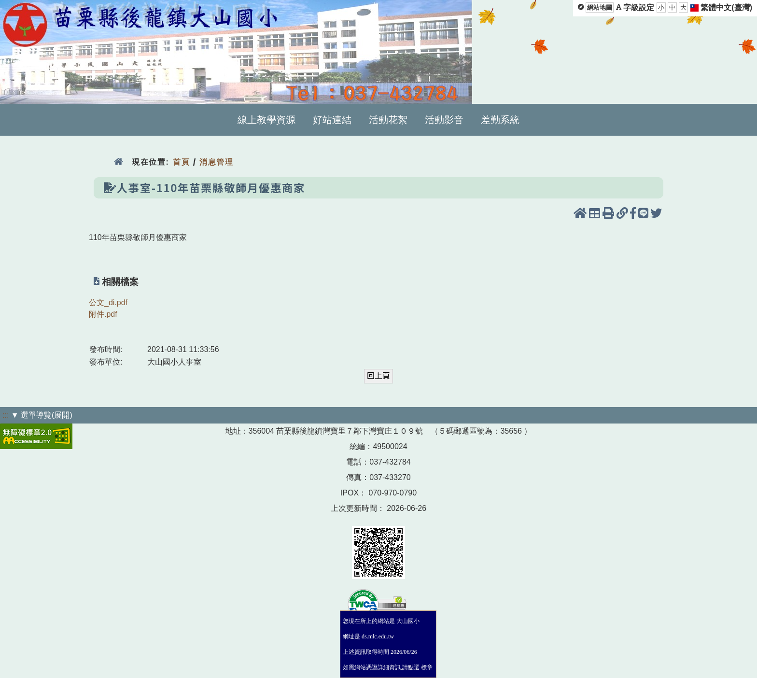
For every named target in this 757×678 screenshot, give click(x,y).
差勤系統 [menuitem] (500, 119)
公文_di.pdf (108, 302)
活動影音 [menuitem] (444, 119)
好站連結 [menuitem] (332, 119)
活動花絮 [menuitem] (388, 119)
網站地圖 (599, 7)
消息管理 (216, 162)
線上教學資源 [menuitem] (266, 119)
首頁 (181, 162)
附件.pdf (103, 314)
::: (5, 415)
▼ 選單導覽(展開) (41, 415)
